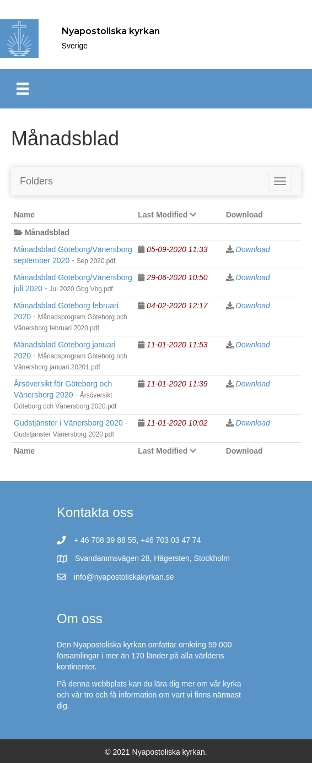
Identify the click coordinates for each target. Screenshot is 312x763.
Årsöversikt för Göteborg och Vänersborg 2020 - (65, 394)
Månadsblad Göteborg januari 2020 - (70, 355)
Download (253, 249)
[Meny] (26, 88)
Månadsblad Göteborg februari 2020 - (70, 316)
